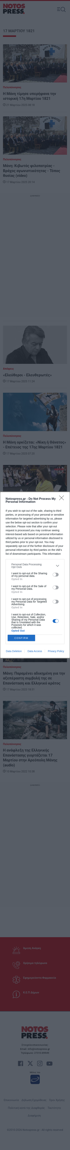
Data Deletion (14, 651)
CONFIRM (21, 638)
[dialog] (35, 575)
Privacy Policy (56, 651)
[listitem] (35, 565)
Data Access (34, 651)
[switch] (56, 574)
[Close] (62, 499)
